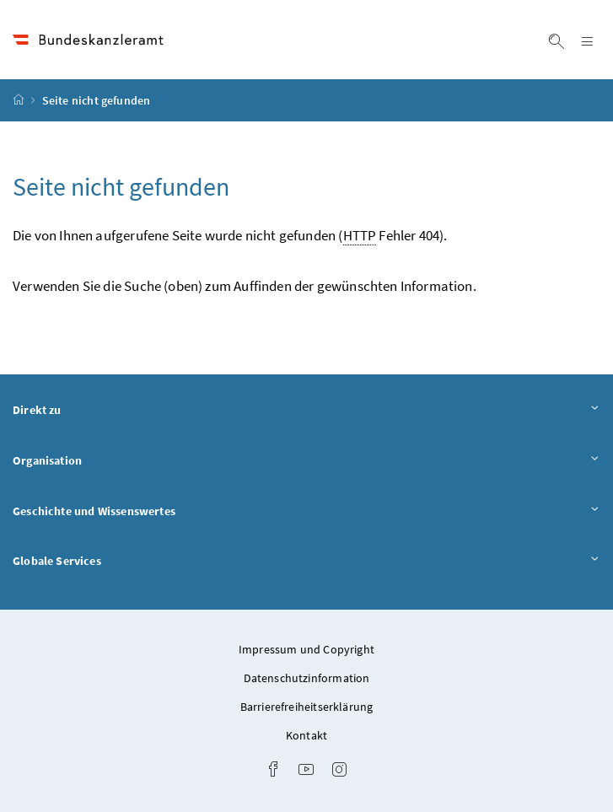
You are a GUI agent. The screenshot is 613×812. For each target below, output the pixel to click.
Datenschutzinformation (307, 678)
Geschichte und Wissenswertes (306, 510)
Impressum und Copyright (306, 649)
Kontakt (306, 735)
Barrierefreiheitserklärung (307, 706)
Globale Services (306, 560)
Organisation (306, 460)
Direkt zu (306, 409)
